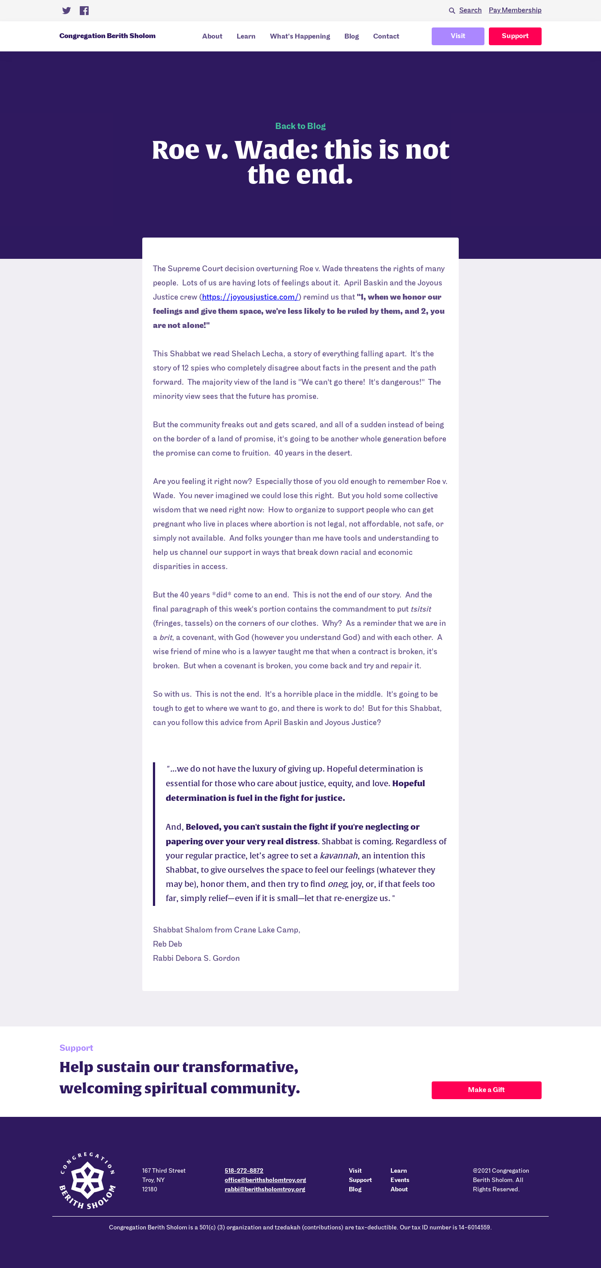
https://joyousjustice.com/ (250, 297)
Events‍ (400, 1180)
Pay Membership (515, 10)
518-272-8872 (244, 1171)
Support (515, 36)
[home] (114, 36)
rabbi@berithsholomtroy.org (265, 1189)
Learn (246, 36)
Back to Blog (300, 126)
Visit (458, 36)
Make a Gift (486, 1090)
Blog (351, 36)
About (212, 36)
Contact (386, 36)
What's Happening (300, 36)
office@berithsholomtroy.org (265, 1180)
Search (470, 10)
